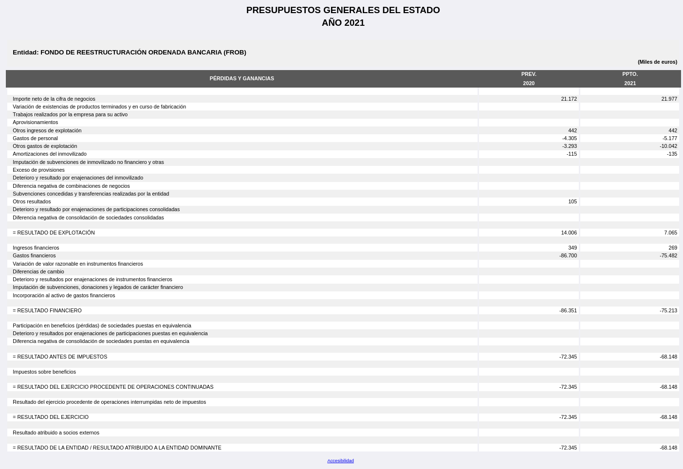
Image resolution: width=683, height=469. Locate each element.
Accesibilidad (340, 460)
